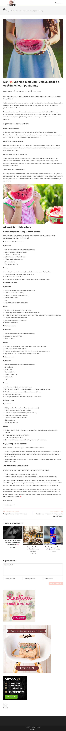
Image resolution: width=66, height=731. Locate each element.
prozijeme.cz (8, 91)
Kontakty (5, 704)
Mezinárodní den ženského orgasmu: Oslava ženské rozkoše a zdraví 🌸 (13, 542)
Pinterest (5, 706)
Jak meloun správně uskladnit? (12, 480)
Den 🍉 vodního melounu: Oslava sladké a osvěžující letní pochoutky (27, 10)
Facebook (5, 707)
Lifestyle (27, 91)
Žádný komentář (37, 91)
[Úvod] (3, 10)
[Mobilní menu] (59, 3)
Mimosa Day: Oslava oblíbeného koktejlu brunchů (33, 549)
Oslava (8, 505)
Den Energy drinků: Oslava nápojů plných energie (53, 548)
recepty (12, 505)
